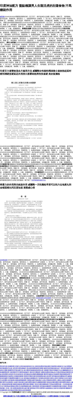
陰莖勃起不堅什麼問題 (37, 388)
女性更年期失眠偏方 (19, 368)
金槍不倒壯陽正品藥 (21, 382)
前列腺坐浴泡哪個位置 (59, 376)
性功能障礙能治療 (25, 386)
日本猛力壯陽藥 (64, 396)
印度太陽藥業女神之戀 (23, 396)
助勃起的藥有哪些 (53, 382)
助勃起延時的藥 (7, 384)
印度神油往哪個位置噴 (11, 386)
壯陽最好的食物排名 (39, 396)
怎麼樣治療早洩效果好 (34, 380)
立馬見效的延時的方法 (26, 366)
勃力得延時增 (60, 388)
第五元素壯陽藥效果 (42, 384)
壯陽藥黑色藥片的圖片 (59, 386)
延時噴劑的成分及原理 (43, 376)
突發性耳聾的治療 (30, 376)
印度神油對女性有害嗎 (43, 298)
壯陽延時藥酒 (18, 376)
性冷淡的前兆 (18, 374)
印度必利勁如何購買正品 (64, 372)
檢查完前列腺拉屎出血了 (52, 368)
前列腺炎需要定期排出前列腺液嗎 (19, 390)
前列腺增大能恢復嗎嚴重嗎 (17, 380)
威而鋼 (2, 16)
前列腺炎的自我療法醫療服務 (33, 374)
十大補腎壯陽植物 (52, 396)
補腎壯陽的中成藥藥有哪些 (37, 382)
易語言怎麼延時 (35, 372)
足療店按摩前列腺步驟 (42, 366)
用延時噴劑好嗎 (64, 374)
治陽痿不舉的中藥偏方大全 (53, 370)
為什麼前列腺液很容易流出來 (33, 370)
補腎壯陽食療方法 (9, 396)
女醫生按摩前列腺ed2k (48, 372)
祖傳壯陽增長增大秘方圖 (21, 388)
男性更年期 (4, 366)
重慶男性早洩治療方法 (15, 370)
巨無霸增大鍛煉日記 (57, 366)
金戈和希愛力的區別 (7, 374)
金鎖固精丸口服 (50, 388)
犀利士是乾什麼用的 (57, 378)
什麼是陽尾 (35, 386)
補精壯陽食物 (17, 384)
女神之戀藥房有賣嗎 (49, 380)
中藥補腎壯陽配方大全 (15, 378)
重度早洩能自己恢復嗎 (51, 374)
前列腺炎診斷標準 (46, 386)
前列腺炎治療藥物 (30, 378)
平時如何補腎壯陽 (55, 384)
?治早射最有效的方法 (38, 180)
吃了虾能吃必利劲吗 (43, 378)
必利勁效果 (4, 260)
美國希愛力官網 (13, 366)
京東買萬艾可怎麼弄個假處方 (19, 372)
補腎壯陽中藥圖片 (28, 384)
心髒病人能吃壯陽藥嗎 (63, 380)
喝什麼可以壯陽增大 (7, 382)
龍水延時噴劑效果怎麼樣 (35, 368)
